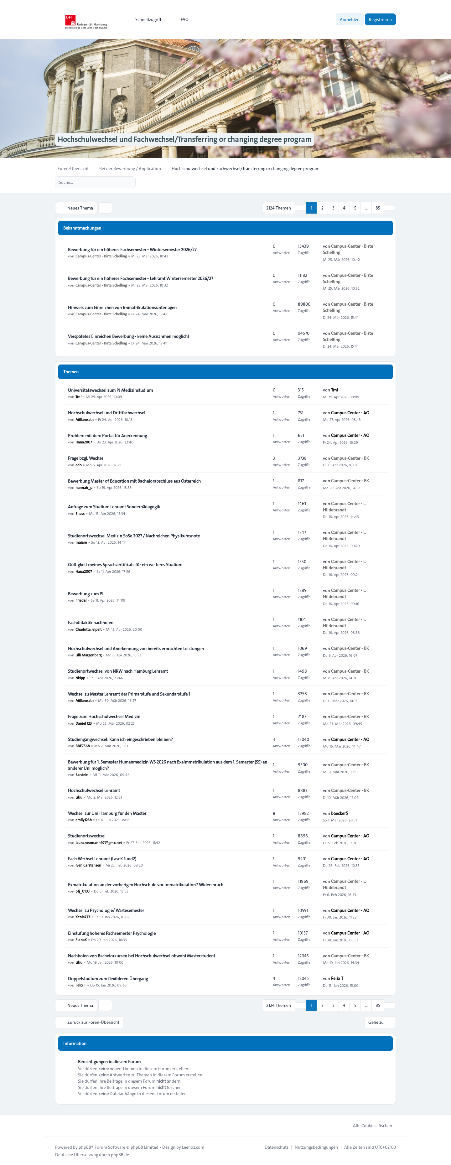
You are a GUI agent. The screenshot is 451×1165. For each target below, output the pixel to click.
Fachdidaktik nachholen (90, 622)
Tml (78, 396)
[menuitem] (145, 19)
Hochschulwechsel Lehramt (94, 790)
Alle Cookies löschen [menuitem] (368, 1125)
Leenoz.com (193, 1147)
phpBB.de (120, 1154)
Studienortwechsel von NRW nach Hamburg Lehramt (118, 671)
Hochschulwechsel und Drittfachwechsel (106, 413)
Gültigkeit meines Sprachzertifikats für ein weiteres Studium (125, 565)
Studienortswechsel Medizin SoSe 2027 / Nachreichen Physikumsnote (134, 536)
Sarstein (81, 774)
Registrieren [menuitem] (380, 19)
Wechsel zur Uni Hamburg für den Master (107, 813)
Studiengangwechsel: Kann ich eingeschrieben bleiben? (120, 739)
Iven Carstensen (88, 864)
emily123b (83, 819)
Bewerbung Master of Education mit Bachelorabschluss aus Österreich (134, 481)
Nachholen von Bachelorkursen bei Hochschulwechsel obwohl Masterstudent (141, 956)
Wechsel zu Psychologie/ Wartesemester (106, 910)
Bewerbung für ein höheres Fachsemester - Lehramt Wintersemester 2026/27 (140, 278)
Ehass (80, 512)
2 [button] (322, 208)
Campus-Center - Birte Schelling (101, 255)
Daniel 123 (83, 722)
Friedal (80, 600)
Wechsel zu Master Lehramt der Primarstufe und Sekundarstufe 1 (129, 694)
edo (78, 464)
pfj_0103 (82, 890)
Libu (78, 796)
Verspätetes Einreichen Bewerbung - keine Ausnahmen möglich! (128, 336)
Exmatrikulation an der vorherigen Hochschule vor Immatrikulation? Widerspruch (145, 885)
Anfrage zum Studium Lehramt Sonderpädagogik (114, 507)
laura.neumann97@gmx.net (98, 842)
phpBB (85, 1147)
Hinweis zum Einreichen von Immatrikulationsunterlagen (122, 307)
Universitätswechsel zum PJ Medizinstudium (110, 390)
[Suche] (117, 182)
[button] (390, 208)
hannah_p (83, 487)
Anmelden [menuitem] (350, 19)
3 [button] (333, 208)
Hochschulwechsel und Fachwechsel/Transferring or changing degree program (184, 140)
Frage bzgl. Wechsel (86, 458)
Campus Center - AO (350, 413)
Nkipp (80, 677)
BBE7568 (82, 745)
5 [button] (355, 208)
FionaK (81, 939)
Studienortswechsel (87, 836)
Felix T (80, 984)
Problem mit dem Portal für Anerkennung (107, 435)
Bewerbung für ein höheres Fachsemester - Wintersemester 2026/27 (132, 249)
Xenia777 (82, 916)
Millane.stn (84, 419)
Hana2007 (83, 441)
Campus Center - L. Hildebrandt (344, 506)
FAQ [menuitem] (181, 19)
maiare (81, 542)
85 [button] (378, 208)
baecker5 (339, 813)
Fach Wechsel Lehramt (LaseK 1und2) (102, 859)
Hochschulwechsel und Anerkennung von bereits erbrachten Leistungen (136, 648)
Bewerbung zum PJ (85, 594)
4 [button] (344, 208)
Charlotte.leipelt (88, 628)
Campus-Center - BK (350, 458)
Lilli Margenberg (88, 654)
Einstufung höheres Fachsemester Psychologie (112, 933)
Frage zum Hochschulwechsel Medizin (104, 716)
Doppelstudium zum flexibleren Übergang (108, 979)
